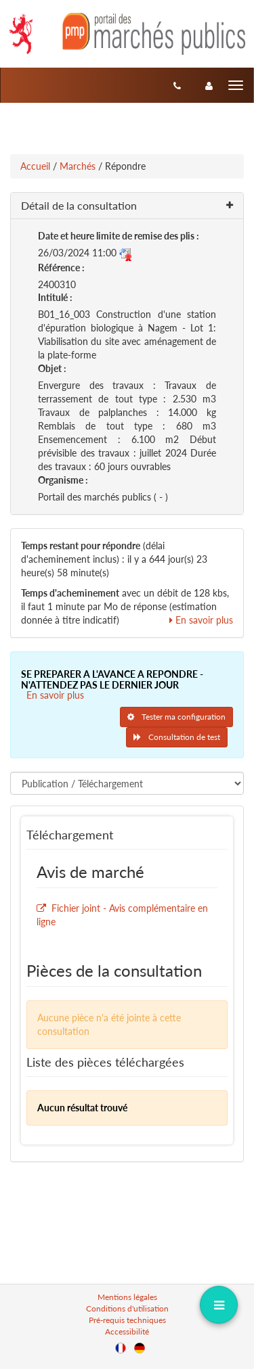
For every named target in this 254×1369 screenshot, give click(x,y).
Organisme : (63, 480)
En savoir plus (201, 620)
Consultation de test (176, 737)
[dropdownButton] (218, 1304)
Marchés (78, 166)
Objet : (52, 368)
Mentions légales (127, 1297)
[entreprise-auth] (209, 85)
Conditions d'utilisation (127, 1308)
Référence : (61, 267)
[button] (127, 206)
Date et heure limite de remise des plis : (118, 235)
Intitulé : (55, 297)
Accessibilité (127, 1331)
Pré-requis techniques (127, 1320)
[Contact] (177, 85)
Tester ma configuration (176, 717)
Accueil (35, 166)
